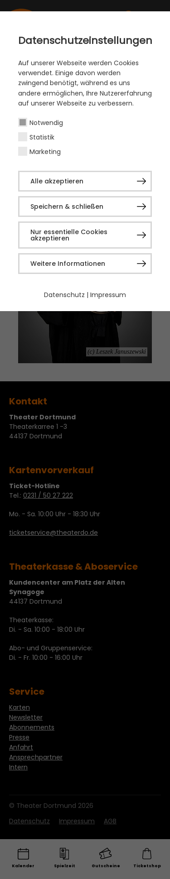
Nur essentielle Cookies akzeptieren (68, 235)
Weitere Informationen (67, 263)
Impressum (108, 294)
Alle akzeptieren (56, 181)
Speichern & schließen (66, 206)
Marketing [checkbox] (45, 151)
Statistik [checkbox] (41, 137)
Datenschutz (64, 294)
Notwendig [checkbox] (46, 122)
